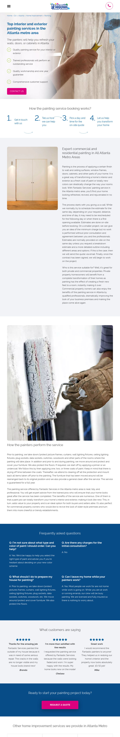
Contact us (17, 91)
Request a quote (60, 705)
